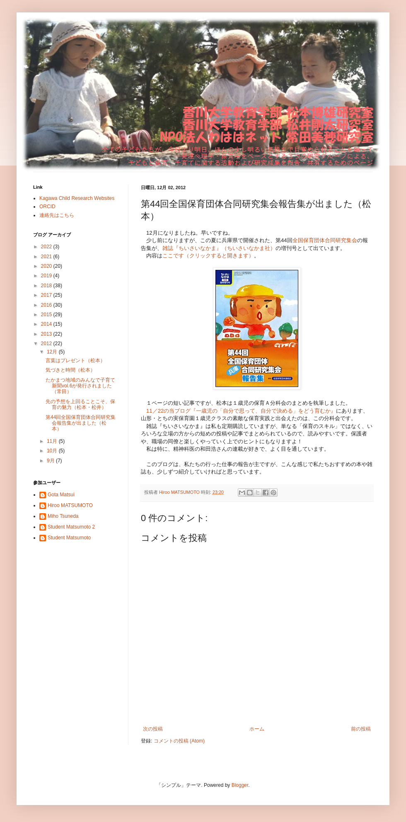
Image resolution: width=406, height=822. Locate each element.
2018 (47, 285)
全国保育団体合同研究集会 (324, 240)
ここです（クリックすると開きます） (208, 255)
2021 (47, 257)
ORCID (47, 206)
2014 (47, 324)
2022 (47, 247)
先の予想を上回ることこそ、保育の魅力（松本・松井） (80, 404)
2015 (47, 314)
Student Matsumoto (69, 538)
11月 (53, 441)
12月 (53, 352)
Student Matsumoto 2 (71, 527)
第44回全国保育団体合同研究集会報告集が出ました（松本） (81, 423)
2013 (47, 334)
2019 (47, 276)
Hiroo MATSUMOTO (70, 505)
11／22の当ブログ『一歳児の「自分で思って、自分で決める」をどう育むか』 (241, 411)
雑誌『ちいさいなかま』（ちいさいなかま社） (219, 248)
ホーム (256, 729)
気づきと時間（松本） (70, 370)
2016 (47, 305)
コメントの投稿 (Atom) (179, 741)
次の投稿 (153, 729)
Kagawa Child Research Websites (76, 198)
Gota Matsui (61, 495)
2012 (47, 343)
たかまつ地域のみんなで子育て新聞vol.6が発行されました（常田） (80, 386)
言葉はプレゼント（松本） (75, 360)
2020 (47, 266)
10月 (53, 451)
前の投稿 (361, 729)
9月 (51, 461)
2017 (47, 295)
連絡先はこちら (56, 215)
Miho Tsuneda (63, 516)
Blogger (240, 785)
